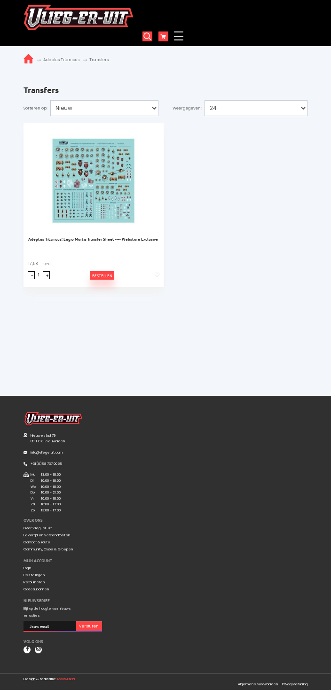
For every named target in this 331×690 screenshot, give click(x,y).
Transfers (99, 60)
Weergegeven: (187, 108)
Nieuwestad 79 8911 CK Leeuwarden (48, 438)
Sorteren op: (35, 108)
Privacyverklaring (294, 684)
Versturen (89, 626)
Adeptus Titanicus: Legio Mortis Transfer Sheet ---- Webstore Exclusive (93, 239)
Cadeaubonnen (36, 589)
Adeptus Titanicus (61, 60)
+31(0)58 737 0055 (46, 463)
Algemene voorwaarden (258, 684)
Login (27, 568)
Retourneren (34, 582)
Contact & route (37, 542)
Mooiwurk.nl (66, 679)
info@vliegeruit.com (47, 452)
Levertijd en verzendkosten (47, 535)
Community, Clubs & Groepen (48, 549)
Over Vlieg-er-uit (38, 528)
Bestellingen (34, 575)
